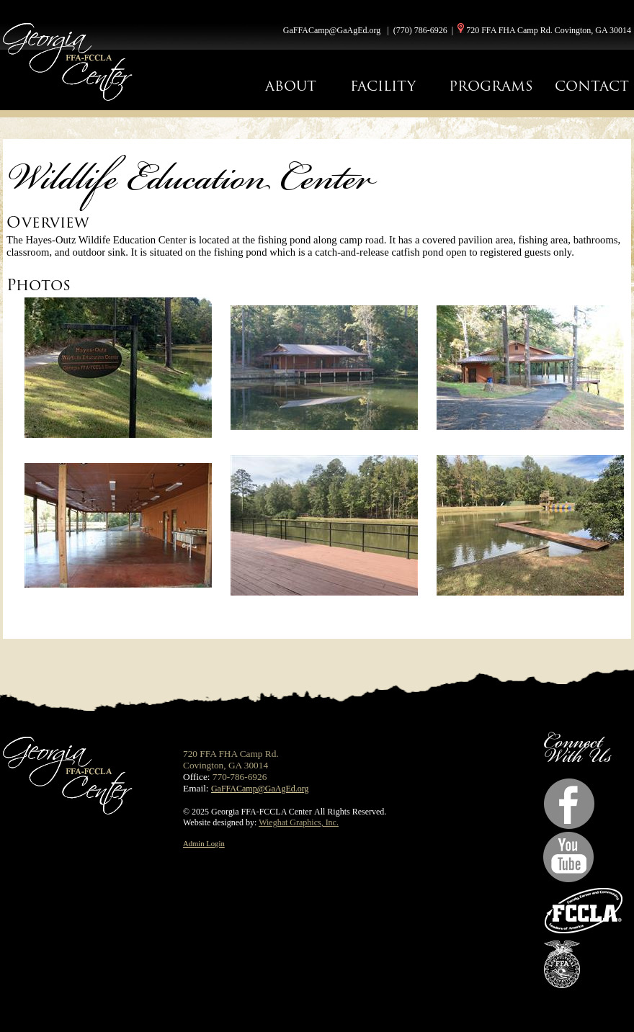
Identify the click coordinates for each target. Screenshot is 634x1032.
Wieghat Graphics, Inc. (299, 822)
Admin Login (204, 844)
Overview (47, 222)
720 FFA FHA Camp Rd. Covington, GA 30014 (548, 30)
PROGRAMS (491, 86)
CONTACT (592, 86)
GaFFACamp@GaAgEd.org (332, 30)
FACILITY (383, 86)
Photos (38, 285)
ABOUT (290, 86)
